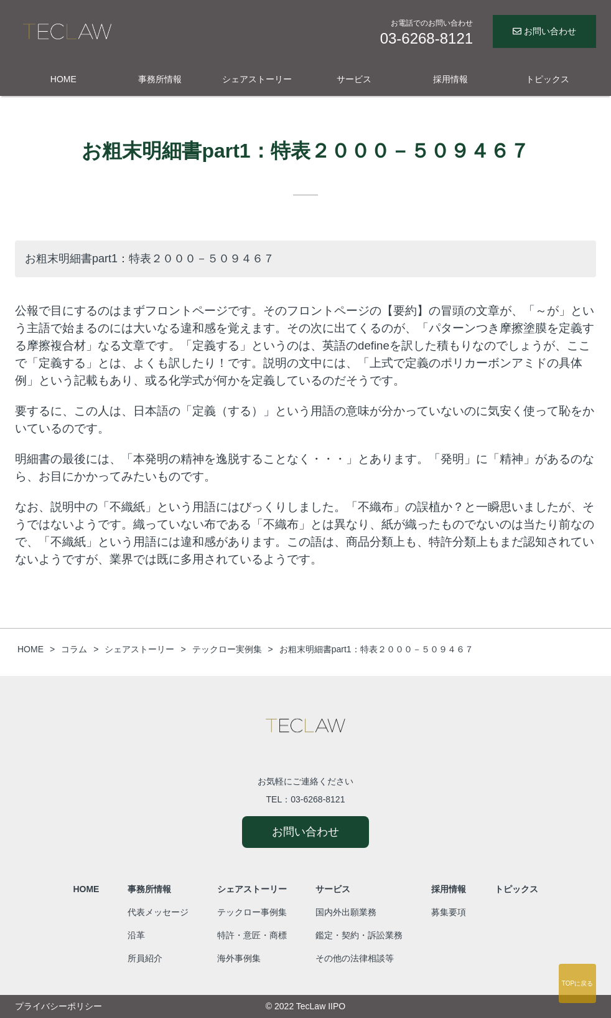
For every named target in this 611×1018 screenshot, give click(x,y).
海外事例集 (239, 958)
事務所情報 (160, 79)
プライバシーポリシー (58, 1006)
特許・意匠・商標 (252, 935)
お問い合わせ (544, 31)
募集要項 (448, 912)
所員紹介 (145, 958)
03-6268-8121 (318, 799)
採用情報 (450, 79)
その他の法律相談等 (354, 958)
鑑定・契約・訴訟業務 (359, 935)
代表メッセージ (158, 912)
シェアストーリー (257, 79)
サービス (354, 79)
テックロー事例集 (252, 912)
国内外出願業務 (345, 912)
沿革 (136, 935)
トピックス (547, 79)
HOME (63, 79)
